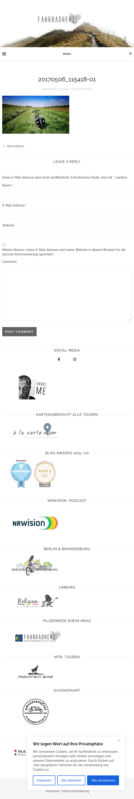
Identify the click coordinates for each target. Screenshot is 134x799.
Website (8, 225)
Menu (67, 54)
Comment (9, 261)
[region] (76, 763)
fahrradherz (15, 146)
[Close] (120, 740)
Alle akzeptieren (103, 780)
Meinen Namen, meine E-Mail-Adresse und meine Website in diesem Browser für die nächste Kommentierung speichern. (64, 252)
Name (7, 185)
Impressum (53, 791)
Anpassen (44, 780)
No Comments (81, 89)
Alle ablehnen (71, 780)
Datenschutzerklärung (75, 791)
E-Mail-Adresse (14, 205)
